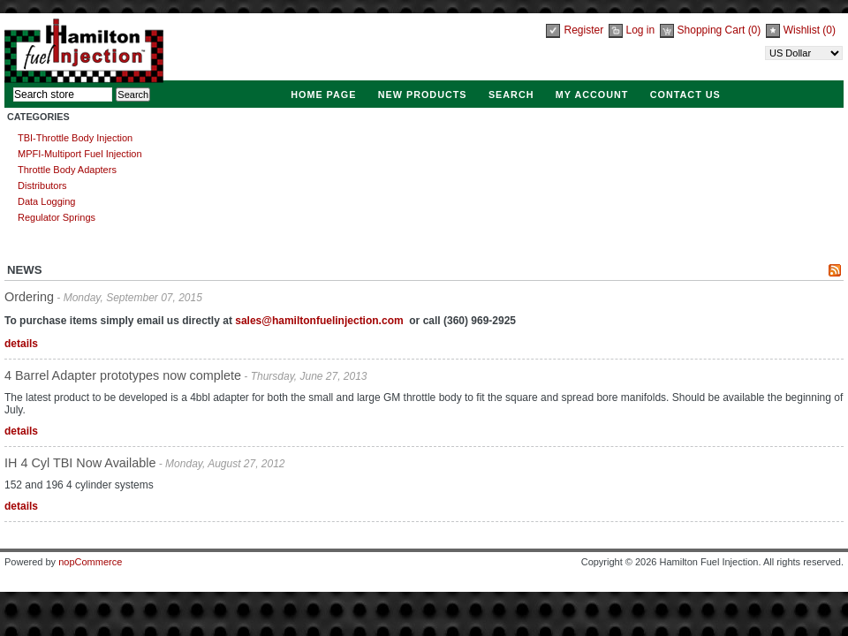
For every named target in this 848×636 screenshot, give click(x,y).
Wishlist (802, 30)
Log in (640, 30)
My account (592, 94)
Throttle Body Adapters (67, 169)
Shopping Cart (713, 30)
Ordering (29, 297)
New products (422, 94)
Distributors (42, 185)
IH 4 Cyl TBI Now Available (79, 463)
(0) (754, 30)
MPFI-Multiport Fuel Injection (80, 153)
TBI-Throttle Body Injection (75, 137)
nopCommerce (90, 561)
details (21, 343)
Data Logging (46, 201)
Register (583, 30)
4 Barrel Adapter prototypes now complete (122, 375)
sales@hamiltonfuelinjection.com (319, 320)
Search (511, 94)
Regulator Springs (56, 217)
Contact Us (685, 94)
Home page (323, 94)
